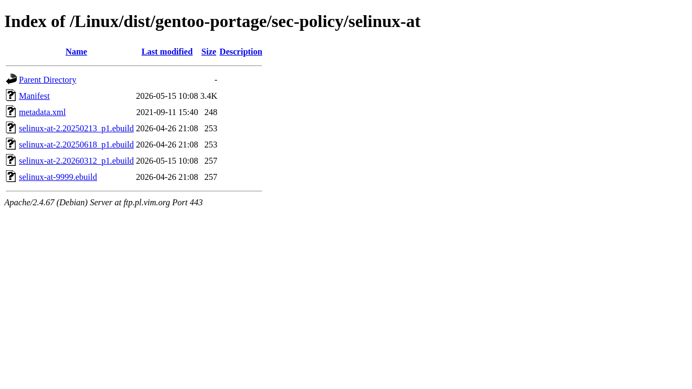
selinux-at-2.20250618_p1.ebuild (76, 144)
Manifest (34, 95)
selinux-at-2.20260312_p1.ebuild (76, 160)
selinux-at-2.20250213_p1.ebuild (76, 128)
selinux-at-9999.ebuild (58, 177)
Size (209, 51)
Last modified (167, 51)
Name (76, 51)
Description (240, 51)
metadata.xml (42, 112)
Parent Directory (47, 79)
